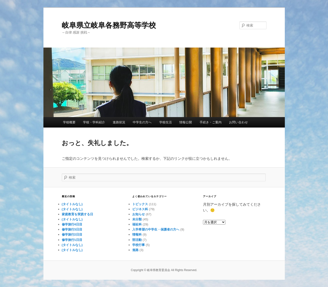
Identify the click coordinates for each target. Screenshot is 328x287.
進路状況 (119, 122)
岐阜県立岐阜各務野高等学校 (109, 25)
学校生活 (165, 122)
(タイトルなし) (72, 204)
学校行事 (138, 245)
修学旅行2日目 (72, 234)
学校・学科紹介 (94, 122)
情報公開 (185, 122)
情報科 (137, 234)
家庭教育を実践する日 (77, 214)
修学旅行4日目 (72, 224)
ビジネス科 (140, 209)
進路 (135, 250)
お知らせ (138, 214)
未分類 (137, 219)
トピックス (140, 204)
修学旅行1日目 (72, 240)
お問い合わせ (238, 122)
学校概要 (69, 122)
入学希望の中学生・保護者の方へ (155, 229)
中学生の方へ (142, 122)
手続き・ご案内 (211, 122)
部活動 (137, 240)
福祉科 (137, 224)
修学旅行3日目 (72, 229)
